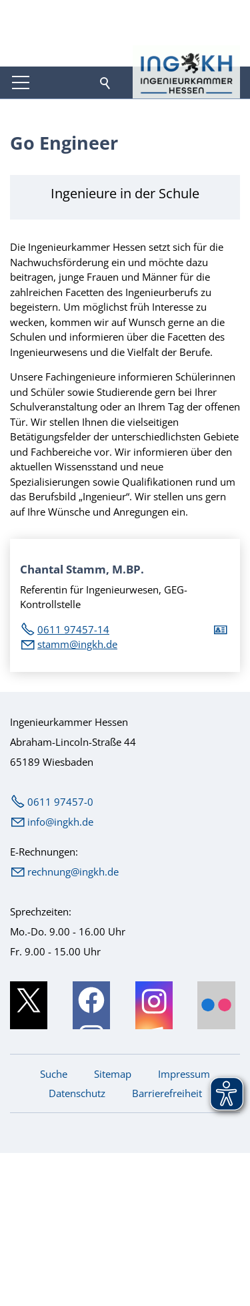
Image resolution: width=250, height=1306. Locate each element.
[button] (20, 82)
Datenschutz (77, 1093)
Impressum (184, 1073)
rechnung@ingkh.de (73, 871)
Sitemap (112, 1073)
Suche (53, 1073)
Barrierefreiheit (167, 1093)
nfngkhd (60, 821)
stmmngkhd (77, 644)
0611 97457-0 (60, 801)
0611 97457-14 (73, 629)
